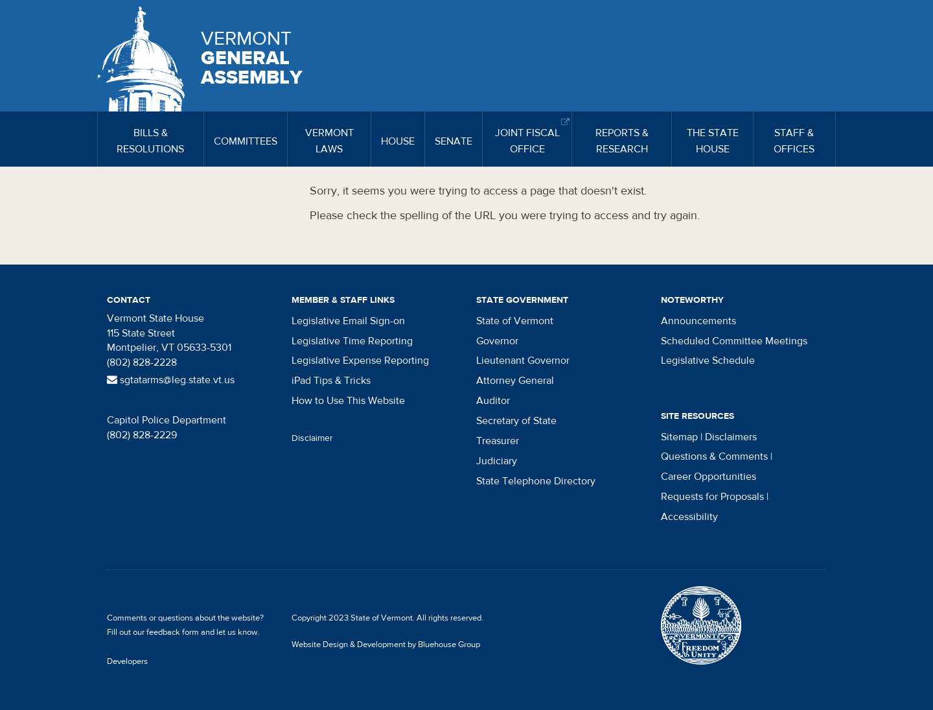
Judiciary (496, 461)
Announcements (698, 320)
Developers (127, 661)
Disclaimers (731, 437)
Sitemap (679, 437)
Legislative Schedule (708, 360)
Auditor (493, 400)
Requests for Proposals (712, 496)
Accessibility (689, 516)
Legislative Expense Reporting (360, 360)
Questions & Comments (714, 456)
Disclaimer (312, 438)
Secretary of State (516, 420)
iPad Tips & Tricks (331, 380)
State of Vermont (514, 320)
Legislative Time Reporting (352, 341)
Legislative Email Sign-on (348, 320)
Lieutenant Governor (523, 360)
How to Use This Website (348, 400)
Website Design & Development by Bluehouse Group (386, 644)
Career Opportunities (708, 476)
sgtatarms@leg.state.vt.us (171, 379)
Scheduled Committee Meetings (734, 341)
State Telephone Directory (535, 481)
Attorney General (515, 380)
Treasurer (497, 440)
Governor (497, 341)
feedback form (172, 632)
